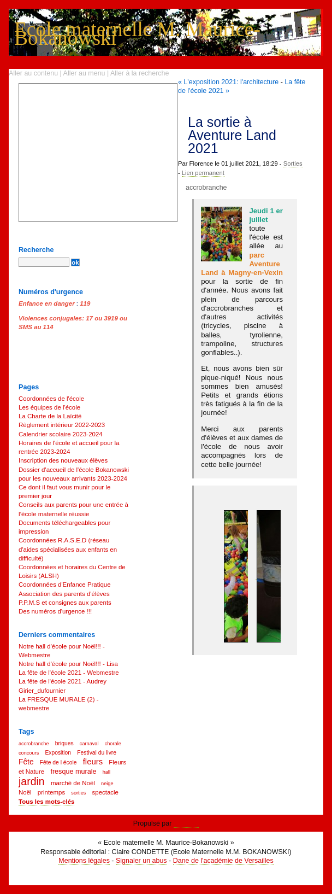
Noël (25, 792)
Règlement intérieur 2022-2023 (62, 425)
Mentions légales (84, 860)
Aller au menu (84, 73)
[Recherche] (44, 262)
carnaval (89, 743)
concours (29, 753)
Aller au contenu (33, 73)
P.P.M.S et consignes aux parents (65, 602)
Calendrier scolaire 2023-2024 (61, 434)
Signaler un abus (141, 860)
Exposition (58, 753)
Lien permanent (203, 173)
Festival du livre (96, 753)
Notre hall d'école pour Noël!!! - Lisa (68, 664)
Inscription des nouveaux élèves (63, 460)
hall (106, 772)
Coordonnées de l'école (51, 398)
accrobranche (206, 187)
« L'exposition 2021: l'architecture (228, 82)
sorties (78, 793)
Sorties (293, 163)
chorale (113, 743)
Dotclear (186, 823)
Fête (26, 762)
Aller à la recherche (139, 73)
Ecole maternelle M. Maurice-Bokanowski (137, 33)
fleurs (93, 761)
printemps (51, 792)
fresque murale (73, 771)
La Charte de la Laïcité (50, 416)
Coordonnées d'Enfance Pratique (65, 584)
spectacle (105, 792)
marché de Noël (73, 783)
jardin (32, 781)
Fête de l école (58, 762)
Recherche (36, 250)
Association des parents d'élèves (64, 594)
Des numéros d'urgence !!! (55, 611)
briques (64, 743)
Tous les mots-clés (46, 801)
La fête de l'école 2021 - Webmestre (69, 672)
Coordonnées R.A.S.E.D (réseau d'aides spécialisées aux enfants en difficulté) (68, 549)
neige (107, 783)
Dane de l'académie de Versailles (223, 860)
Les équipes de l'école (49, 407)
